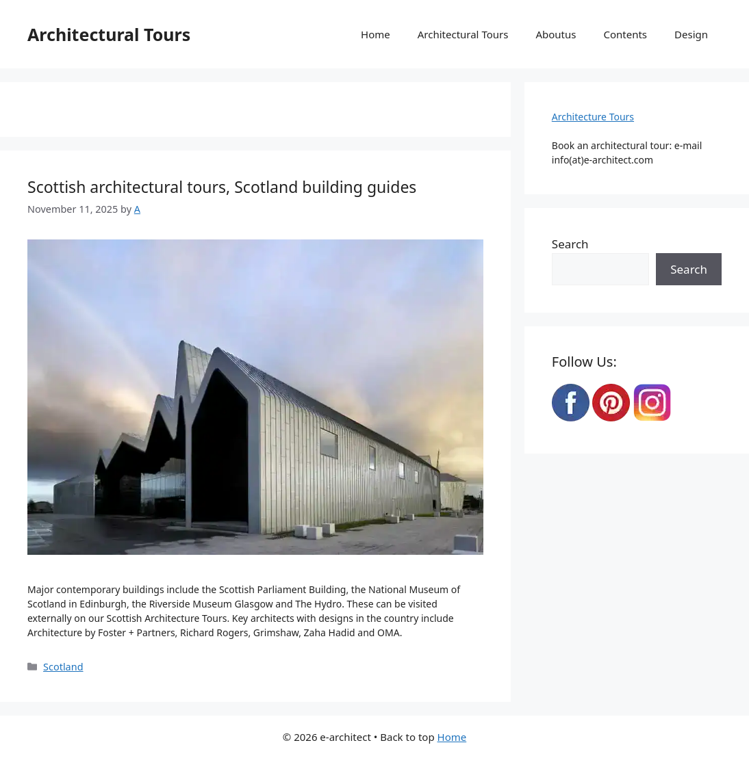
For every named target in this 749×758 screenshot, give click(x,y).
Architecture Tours (593, 116)
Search (570, 244)
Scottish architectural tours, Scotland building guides (221, 187)
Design (691, 34)
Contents (625, 34)
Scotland (63, 666)
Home (375, 34)
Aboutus (555, 34)
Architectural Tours (108, 34)
